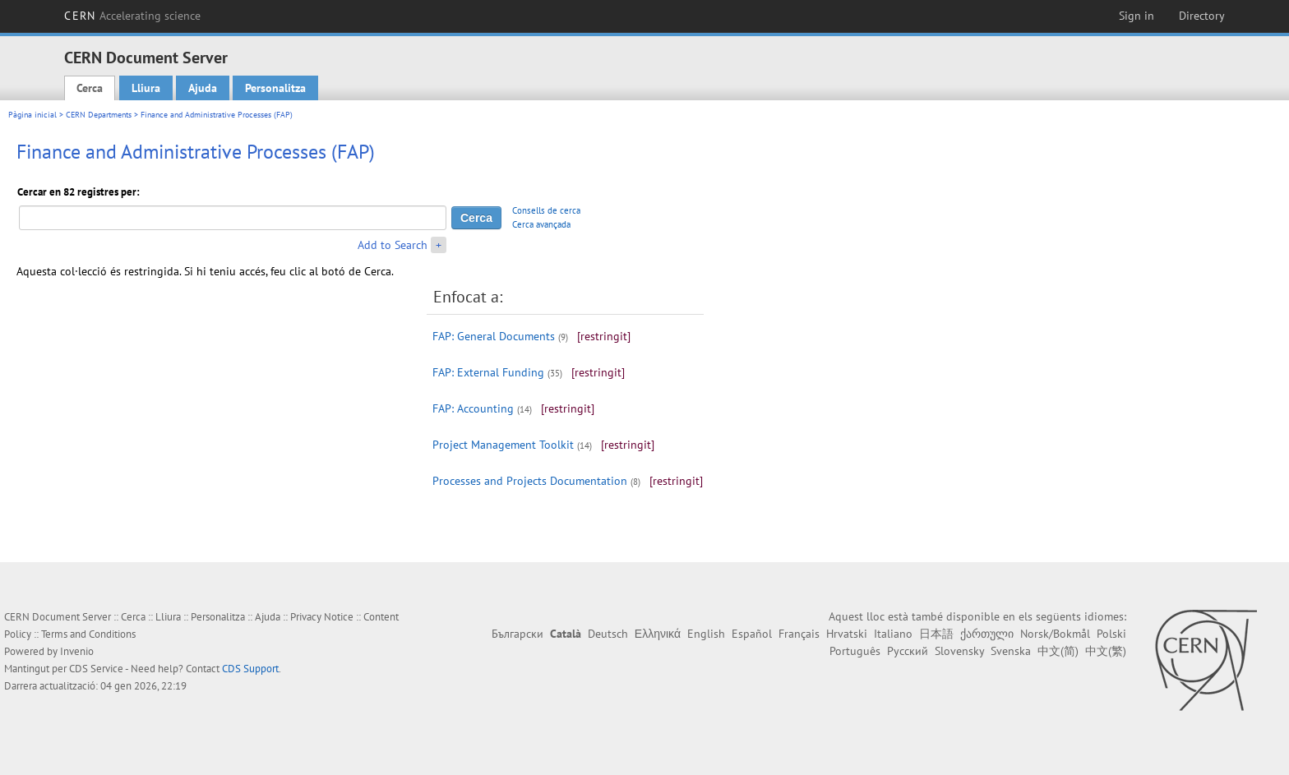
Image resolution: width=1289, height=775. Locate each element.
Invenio (77, 651)
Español (752, 633)
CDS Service (96, 669)
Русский (907, 651)
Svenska (1011, 651)
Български (517, 633)
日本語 (936, 633)
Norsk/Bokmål (1055, 633)
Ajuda (202, 88)
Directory (1202, 15)
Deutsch (608, 633)
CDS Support (250, 669)
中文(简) (1058, 651)
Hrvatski (846, 633)
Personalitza (275, 88)
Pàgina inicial (32, 114)
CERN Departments (99, 114)
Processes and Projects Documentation (529, 480)
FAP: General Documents (493, 336)
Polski (1111, 633)
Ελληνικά (658, 633)
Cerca (89, 88)
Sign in (1136, 15)
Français (799, 633)
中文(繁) (1105, 651)
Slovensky (959, 651)
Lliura (146, 88)
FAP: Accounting (473, 408)
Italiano (893, 633)
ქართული (987, 633)
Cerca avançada (541, 224)
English (706, 633)
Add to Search (392, 245)
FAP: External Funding (488, 372)
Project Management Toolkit (503, 444)
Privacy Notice (321, 617)
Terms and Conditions (88, 634)
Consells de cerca (546, 210)
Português (854, 651)
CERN (132, 15)
